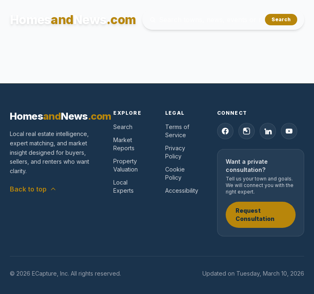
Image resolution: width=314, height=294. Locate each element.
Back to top (33, 189)
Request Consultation (255, 214)
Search (281, 19)
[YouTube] (289, 131)
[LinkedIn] (268, 131)
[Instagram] (246, 131)
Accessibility (181, 190)
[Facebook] (225, 131)
